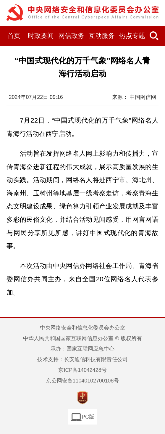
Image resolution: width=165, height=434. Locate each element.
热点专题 (132, 35)
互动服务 (102, 35)
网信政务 (71, 35)
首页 (13, 35)
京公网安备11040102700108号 (82, 381)
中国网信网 (143, 97)
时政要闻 (41, 35)
